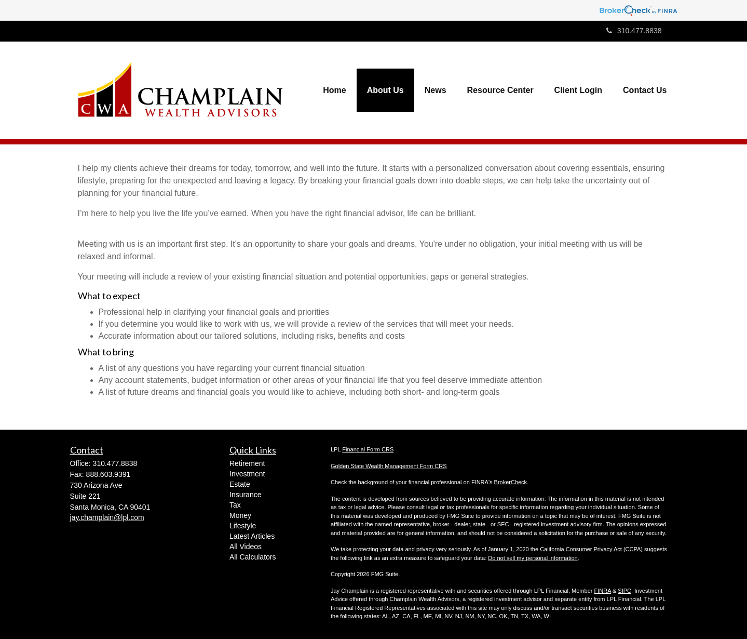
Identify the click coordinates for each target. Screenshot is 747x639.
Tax (235, 505)
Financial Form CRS (367, 449)
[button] (385, 90)
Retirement (247, 463)
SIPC (624, 591)
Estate (239, 484)
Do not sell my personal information (532, 558)
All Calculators (252, 557)
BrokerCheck (510, 482)
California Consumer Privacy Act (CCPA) (591, 549)
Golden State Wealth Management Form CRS (389, 466)
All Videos (245, 546)
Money (240, 515)
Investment (247, 474)
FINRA (602, 591)
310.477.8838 (634, 30)
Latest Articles (252, 536)
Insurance (245, 494)
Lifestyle (242, 526)
